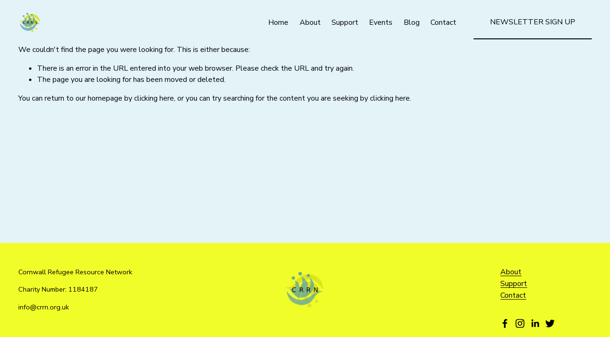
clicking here (154, 98)
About (310, 22)
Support (344, 22)
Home (278, 22)
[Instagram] (520, 323)
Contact (443, 22)
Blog (412, 22)
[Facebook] (505, 323)
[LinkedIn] (535, 323)
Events (380, 22)
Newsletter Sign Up (532, 22)
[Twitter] (550, 323)
